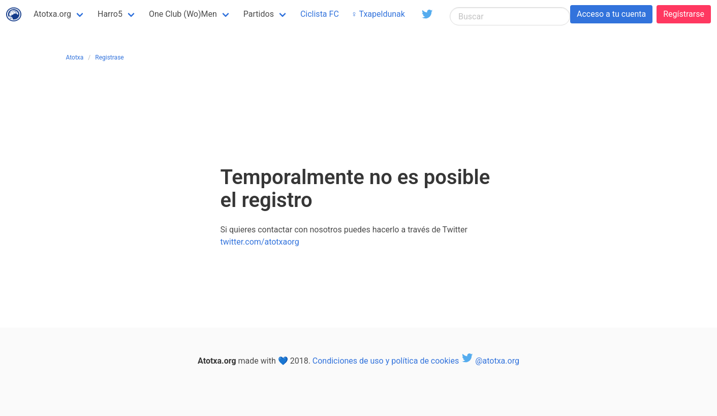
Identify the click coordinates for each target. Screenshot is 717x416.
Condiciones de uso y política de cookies (386, 361)
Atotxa (75, 57)
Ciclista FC (319, 14)
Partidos (258, 14)
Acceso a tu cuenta (611, 14)
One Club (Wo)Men (183, 14)
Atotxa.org (52, 14)
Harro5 (110, 14)
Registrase (109, 57)
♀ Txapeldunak (378, 14)
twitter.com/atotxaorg (260, 242)
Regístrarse (683, 14)
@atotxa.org (490, 361)
